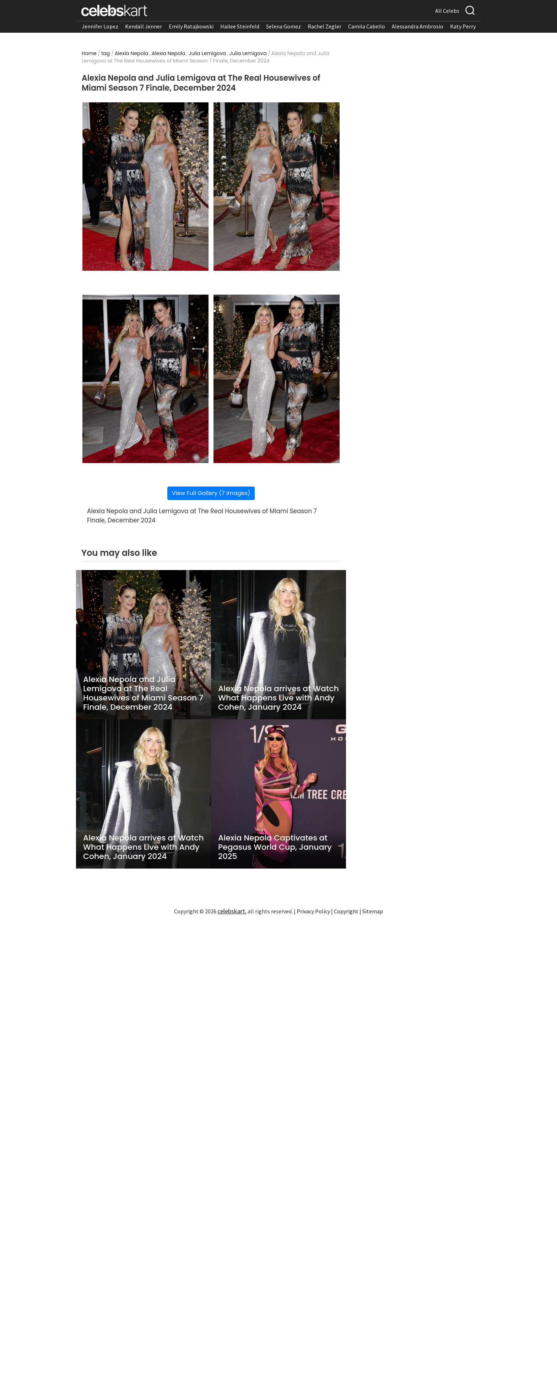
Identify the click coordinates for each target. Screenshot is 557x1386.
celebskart (231, 911)
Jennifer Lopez (100, 26)
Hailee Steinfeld (239, 26)
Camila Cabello (366, 26)
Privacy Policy (313, 911)
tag (105, 53)
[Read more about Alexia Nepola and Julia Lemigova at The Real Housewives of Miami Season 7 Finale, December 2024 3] (145, 379)
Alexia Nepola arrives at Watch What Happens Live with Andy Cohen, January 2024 (278, 698)
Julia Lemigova (207, 53)
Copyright (346, 911)
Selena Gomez (283, 26)
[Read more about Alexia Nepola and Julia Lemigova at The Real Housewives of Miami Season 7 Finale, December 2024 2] (276, 186)
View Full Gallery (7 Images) (211, 493)
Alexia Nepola (131, 53)
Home (89, 53)
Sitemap (372, 911)
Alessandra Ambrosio (417, 26)
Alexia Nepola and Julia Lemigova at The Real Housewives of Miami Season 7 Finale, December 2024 (143, 693)
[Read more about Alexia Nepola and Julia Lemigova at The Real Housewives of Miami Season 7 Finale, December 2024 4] (276, 379)
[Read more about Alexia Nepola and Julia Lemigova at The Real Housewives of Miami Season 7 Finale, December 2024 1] (145, 186)
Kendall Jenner (143, 26)
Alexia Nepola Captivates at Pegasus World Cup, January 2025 (275, 847)
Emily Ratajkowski (191, 26)
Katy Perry (463, 26)
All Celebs (447, 10)
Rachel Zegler (324, 26)
